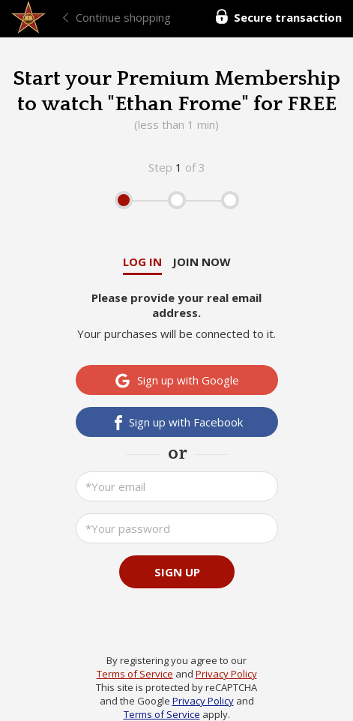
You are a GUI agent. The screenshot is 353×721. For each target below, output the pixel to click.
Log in (142, 261)
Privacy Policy (226, 674)
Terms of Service (135, 674)
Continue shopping (123, 17)
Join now (201, 261)
